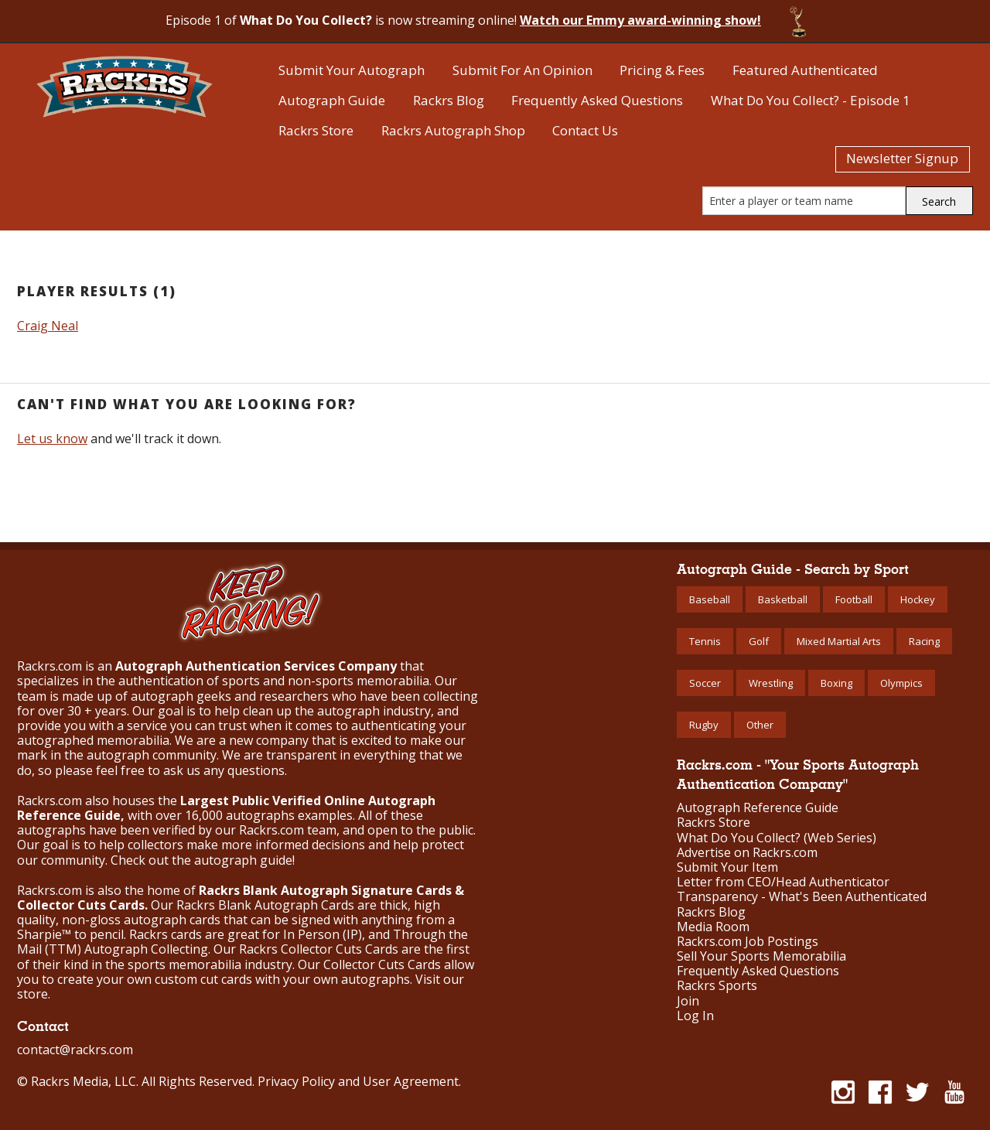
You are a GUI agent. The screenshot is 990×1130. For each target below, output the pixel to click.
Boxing (836, 683)
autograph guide (243, 860)
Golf (759, 641)
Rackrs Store (315, 130)
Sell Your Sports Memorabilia (761, 956)
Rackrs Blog (448, 100)
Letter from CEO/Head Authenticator (783, 882)
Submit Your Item (727, 867)
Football (853, 599)
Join (688, 1001)
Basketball (782, 599)
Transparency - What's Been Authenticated (802, 896)
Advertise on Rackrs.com (747, 852)
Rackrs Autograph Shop (453, 130)
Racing (924, 641)
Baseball (709, 599)
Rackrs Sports (717, 985)
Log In (695, 1016)
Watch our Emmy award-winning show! (640, 20)
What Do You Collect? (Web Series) (776, 838)
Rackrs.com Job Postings (747, 941)
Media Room (713, 927)
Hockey (917, 599)
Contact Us (585, 130)
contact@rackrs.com (75, 1049)
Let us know (52, 438)
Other (759, 725)
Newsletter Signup (902, 158)
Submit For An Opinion (522, 70)
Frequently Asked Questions (597, 100)
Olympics (901, 683)
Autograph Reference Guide (757, 808)
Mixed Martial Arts (839, 641)
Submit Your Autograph (351, 70)
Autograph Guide (331, 100)
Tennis (705, 641)
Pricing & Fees (662, 70)
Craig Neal (47, 325)
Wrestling (771, 683)
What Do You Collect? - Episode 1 (810, 100)
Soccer (705, 683)
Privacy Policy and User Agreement (358, 1081)
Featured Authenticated (805, 70)
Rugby (704, 725)
